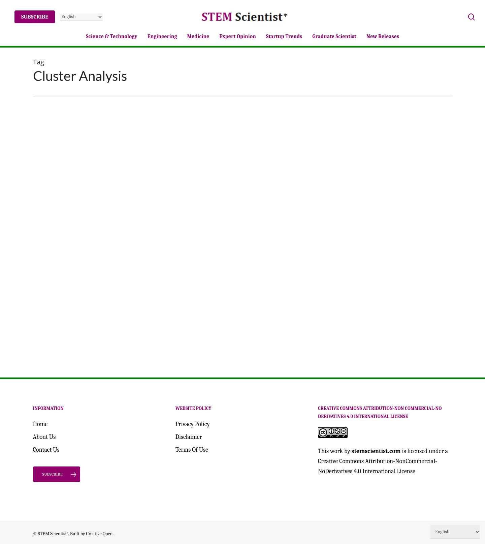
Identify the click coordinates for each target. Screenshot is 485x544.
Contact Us (46, 449)
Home (40, 424)
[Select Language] (81, 17)
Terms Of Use (191, 449)
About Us (44, 437)
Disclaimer (188, 437)
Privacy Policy (192, 424)
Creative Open (99, 533)
